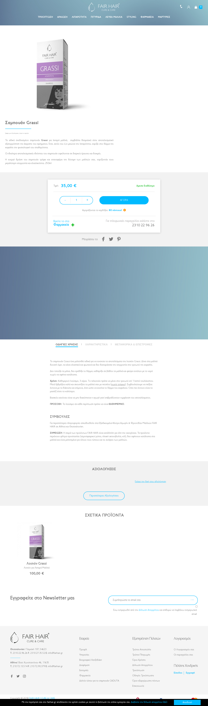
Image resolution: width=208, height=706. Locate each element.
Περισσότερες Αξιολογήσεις (104, 495)
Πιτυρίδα (96, 17)
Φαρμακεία (147, 17)
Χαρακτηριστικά (96, 344)
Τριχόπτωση (45, 17)
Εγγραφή (190, 673)
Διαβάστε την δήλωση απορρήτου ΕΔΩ (149, 702)
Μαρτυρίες (164, 17)
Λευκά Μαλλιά (113, 17)
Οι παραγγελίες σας (183, 655)
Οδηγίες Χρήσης (67, 344)
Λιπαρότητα (79, 17)
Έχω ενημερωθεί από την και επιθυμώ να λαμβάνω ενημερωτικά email (155, 611)
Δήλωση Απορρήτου (149, 610)
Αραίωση (62, 17)
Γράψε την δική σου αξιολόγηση (150, 481)
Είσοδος (178, 673)
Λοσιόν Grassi (37, 563)
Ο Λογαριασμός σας (184, 649)
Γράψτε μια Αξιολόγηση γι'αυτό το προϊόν (17, 133)
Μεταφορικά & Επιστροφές (133, 344)
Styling (131, 17)
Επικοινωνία (138, 686)
